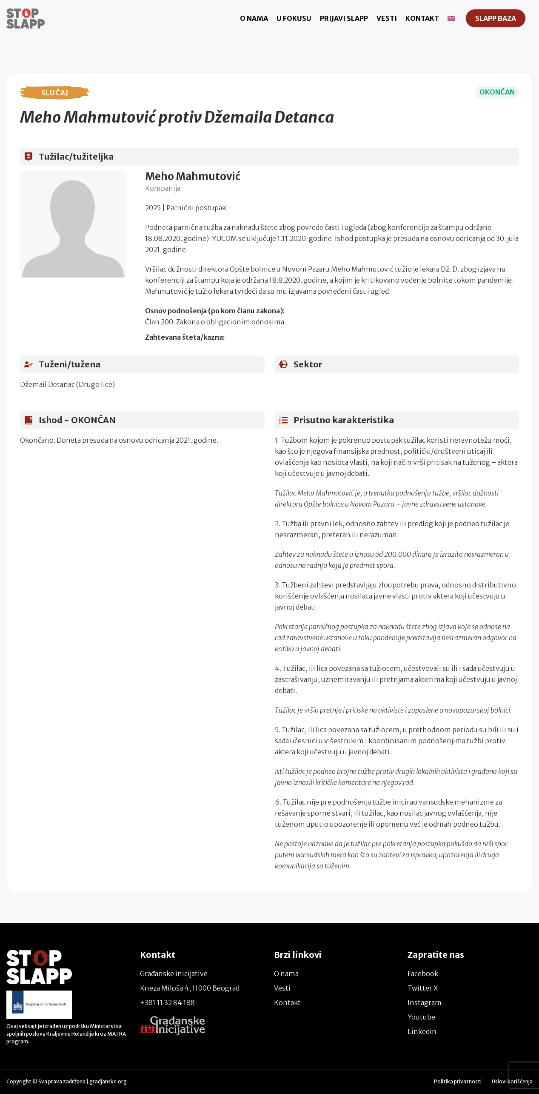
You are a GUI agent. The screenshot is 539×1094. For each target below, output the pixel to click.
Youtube (421, 1017)
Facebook (423, 973)
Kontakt (422, 18)
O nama (254, 18)
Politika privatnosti (458, 1081)
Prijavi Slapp (344, 18)
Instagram (425, 1002)
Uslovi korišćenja (512, 1081)
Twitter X (423, 988)
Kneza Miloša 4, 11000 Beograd (190, 988)
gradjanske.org (108, 1081)
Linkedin (422, 1031)
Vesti (386, 18)
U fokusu (294, 18)
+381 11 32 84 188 (167, 1002)
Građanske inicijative (174, 973)
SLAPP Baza (495, 18)
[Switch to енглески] (451, 18)
